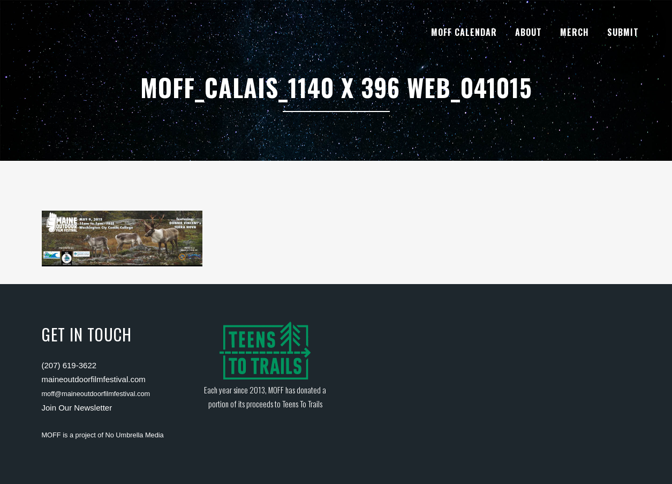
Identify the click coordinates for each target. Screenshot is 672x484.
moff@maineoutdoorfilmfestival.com (96, 394)
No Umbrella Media (134, 435)
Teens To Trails (302, 403)
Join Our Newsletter (77, 407)
